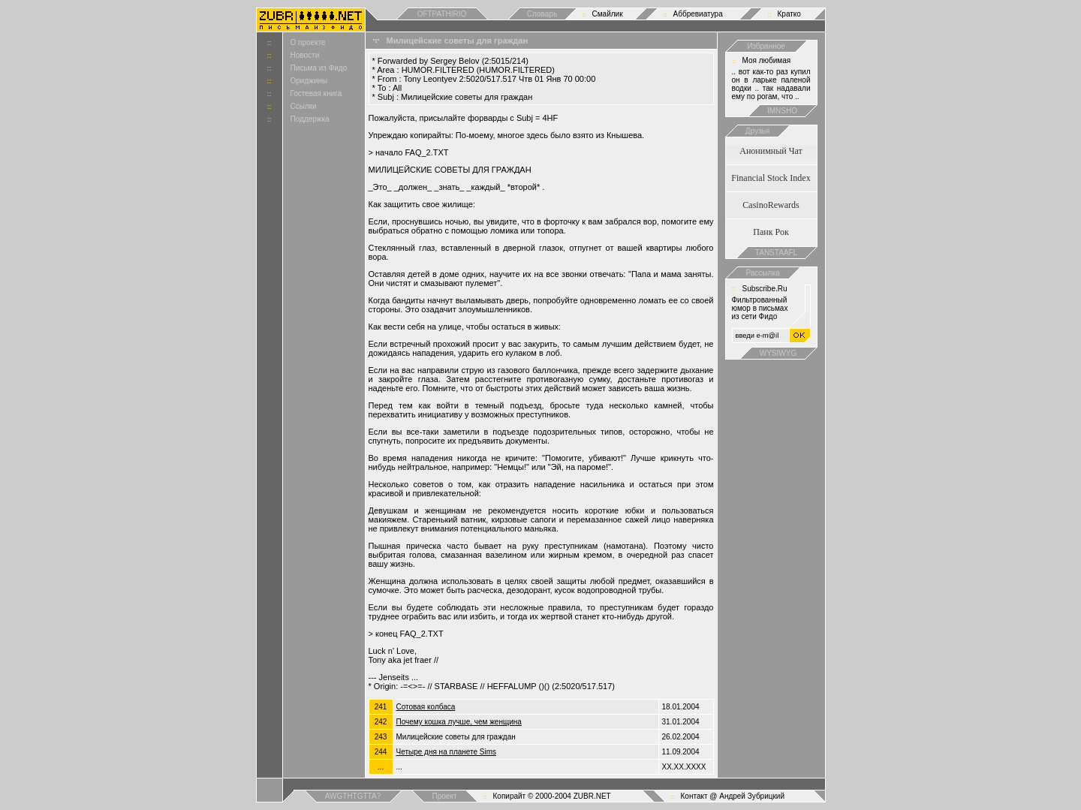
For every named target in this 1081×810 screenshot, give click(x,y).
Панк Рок (770, 232)
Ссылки (304, 106)
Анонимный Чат (770, 151)
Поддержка (310, 119)
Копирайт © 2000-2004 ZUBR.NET (552, 796)
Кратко (789, 14)
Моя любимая (766, 60)
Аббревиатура (698, 14)
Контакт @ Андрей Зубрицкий (733, 796)
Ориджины (309, 81)
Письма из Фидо (319, 68)
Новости (305, 55)
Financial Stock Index (770, 178)
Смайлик (607, 14)
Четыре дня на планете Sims (446, 752)
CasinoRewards (770, 205)
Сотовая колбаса (426, 707)
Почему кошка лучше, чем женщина (459, 722)
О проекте (308, 42)
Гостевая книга (316, 93)
